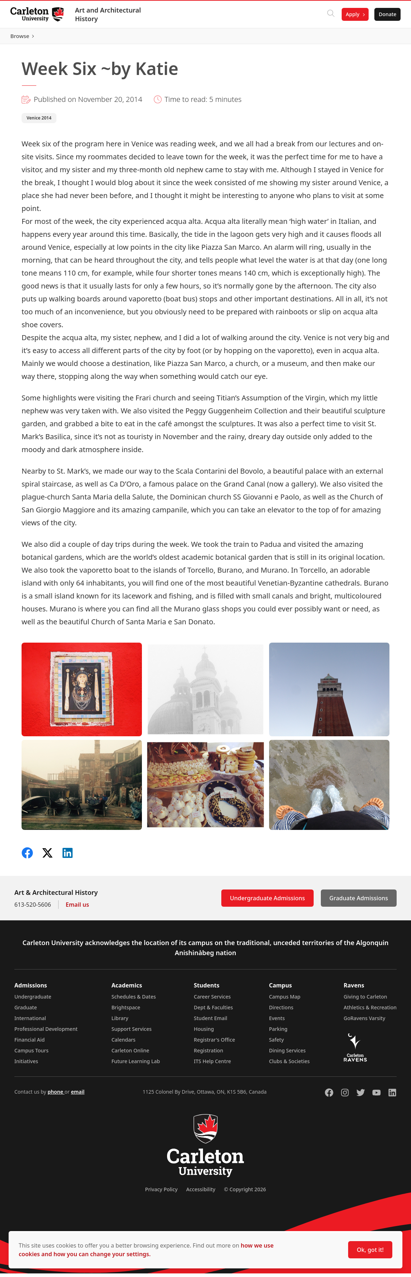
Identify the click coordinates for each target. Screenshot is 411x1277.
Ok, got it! (370, 1250)
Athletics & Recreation (370, 1011)
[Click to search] (329, 14)
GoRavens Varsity (364, 1021)
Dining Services (287, 1054)
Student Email (210, 1021)
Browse (385, 37)
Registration (208, 1054)
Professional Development (46, 1032)
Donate (386, 14)
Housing (204, 1032)
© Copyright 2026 (245, 1192)
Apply (351, 14)
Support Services (131, 1032)
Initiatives (26, 1064)
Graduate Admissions (358, 902)
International (30, 1021)
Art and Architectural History (109, 14)
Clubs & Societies (289, 1064)
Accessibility (200, 1192)
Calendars (123, 1043)
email (77, 1095)
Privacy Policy (161, 1192)
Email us (77, 908)
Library (119, 1021)
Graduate (25, 1011)
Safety (276, 1043)
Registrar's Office (214, 1043)
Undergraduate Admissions (267, 902)
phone (55, 1095)
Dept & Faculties (213, 1011)
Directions (281, 1011)
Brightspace (125, 1011)
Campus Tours (31, 1054)
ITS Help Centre (212, 1064)
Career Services (212, 1000)
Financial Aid (29, 1043)
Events (277, 1021)
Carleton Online (130, 1054)
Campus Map (285, 1000)
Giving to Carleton (365, 1000)
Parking (278, 1032)
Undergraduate (32, 1000)
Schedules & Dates (133, 1000)
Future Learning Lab (135, 1064)
